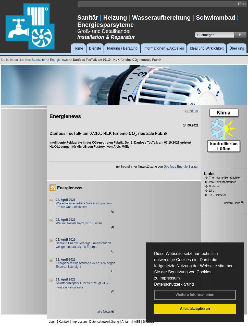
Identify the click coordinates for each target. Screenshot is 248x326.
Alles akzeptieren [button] (195, 309)
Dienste (95, 48)
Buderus (214, 186)
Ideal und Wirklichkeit (207, 48)
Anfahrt (126, 321)
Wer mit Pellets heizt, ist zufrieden (79, 223)
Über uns (236, 48)
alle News (105, 311)
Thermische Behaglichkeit (225, 177)
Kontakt (64, 321)
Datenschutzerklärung (174, 284)
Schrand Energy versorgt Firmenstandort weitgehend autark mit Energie (83, 245)
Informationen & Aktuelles (163, 48)
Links (209, 173)
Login (52, 321)
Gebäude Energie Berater (181, 166)
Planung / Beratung (122, 48)
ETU (212, 190)
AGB (137, 321)
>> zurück (192, 111)
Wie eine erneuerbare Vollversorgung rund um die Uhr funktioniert (84, 205)
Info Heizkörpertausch (222, 181)
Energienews (69, 188)
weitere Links (233, 202)
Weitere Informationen (195, 295)
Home (78, 48)
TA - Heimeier (217, 194)
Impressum (169, 278)
